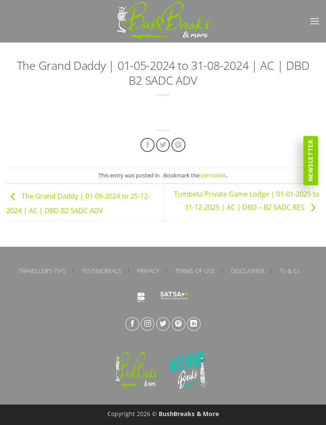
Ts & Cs (290, 271)
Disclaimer (247, 271)
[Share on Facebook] (148, 145)
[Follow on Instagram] (148, 324)
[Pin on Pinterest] (178, 145)
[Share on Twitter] (163, 145)
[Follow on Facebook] (132, 324)
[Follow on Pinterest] (178, 324)
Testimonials (101, 271)
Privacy (148, 271)
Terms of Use (195, 271)
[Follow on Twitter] (163, 324)
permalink (213, 175)
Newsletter (310, 160)
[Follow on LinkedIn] (194, 324)
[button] (314, 21)
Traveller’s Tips (42, 271)
